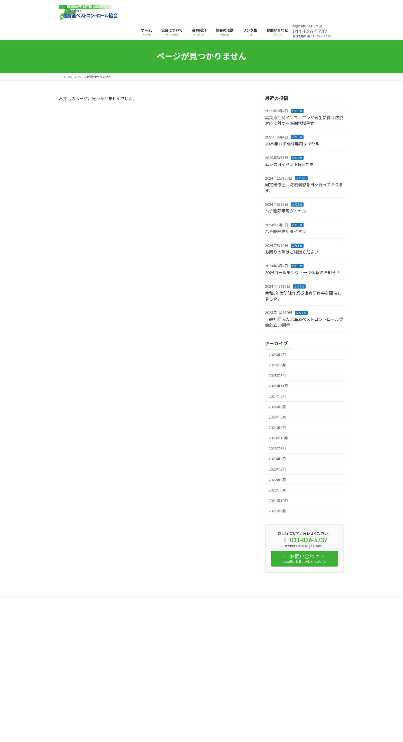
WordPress (174, 718)
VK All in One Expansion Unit (234, 718)
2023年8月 (277, 448)
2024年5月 (277, 417)
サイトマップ (114, 603)
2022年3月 (277, 490)
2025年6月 (277, 365)
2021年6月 (277, 511)
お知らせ (297, 111)
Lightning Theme (200, 718)
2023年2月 (277, 469)
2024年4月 (277, 427)
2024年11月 (278, 386)
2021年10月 (278, 500)
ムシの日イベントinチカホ (289, 164)
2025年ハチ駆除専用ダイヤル (292, 143)
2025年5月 (277, 375)
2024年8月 (277, 396)
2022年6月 (277, 480)
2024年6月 (277, 407)
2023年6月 (277, 459)
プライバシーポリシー (79, 603)
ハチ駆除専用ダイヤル (285, 211)
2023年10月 (278, 438)
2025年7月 (277, 355)
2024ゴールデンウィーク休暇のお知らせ (302, 272)
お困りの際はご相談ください (291, 251)
